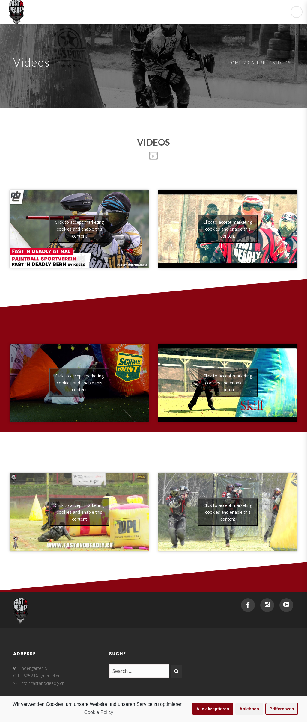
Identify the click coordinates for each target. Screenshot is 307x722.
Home (235, 62)
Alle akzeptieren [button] (212, 708)
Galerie (257, 62)
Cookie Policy (98, 712)
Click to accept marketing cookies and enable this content (79, 228)
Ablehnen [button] (249, 708)
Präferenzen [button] (281, 708)
